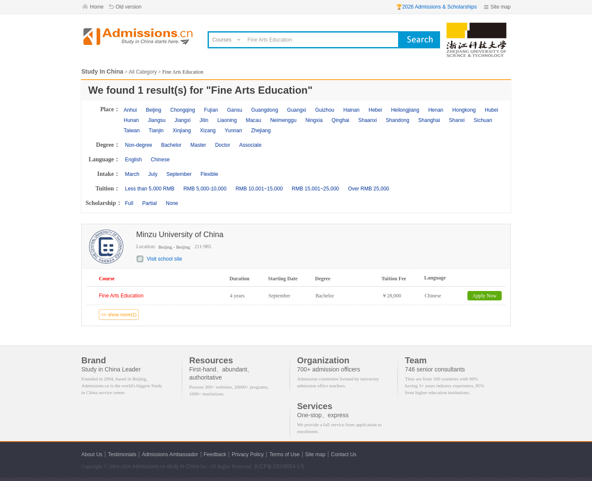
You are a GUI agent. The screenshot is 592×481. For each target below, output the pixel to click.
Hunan (131, 120)
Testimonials (122, 454)
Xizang (208, 131)
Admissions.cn (148, 466)
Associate (250, 145)
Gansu (234, 110)
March (132, 174)
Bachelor (171, 145)
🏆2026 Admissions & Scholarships (436, 7)
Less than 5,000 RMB (149, 189)
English (133, 160)
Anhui (130, 110)
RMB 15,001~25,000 (315, 189)
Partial (149, 203)
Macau (253, 120)
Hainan (351, 110)
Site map (501, 7)
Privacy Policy (248, 454)
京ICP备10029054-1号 (279, 466)
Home (97, 7)
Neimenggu (283, 120)
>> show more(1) (119, 314)
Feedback (215, 454)
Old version (129, 7)
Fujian (211, 110)
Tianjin (156, 131)
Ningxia (314, 120)
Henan (435, 110)
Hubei (491, 110)
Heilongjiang (405, 110)
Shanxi (457, 120)
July (152, 174)
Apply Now (485, 296)
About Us (91, 454)
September (179, 174)
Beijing (153, 110)
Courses (222, 40)
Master (198, 145)
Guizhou (324, 110)
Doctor (222, 145)
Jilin (203, 120)
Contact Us (343, 454)
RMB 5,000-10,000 (204, 189)
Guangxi (296, 110)
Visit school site (164, 259)
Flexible (209, 174)
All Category (143, 72)
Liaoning (227, 120)
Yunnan (233, 131)
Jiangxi (182, 120)
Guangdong (264, 110)
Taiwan (132, 131)
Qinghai (340, 120)
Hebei (375, 110)
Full (129, 203)
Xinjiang (182, 131)
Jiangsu (156, 120)
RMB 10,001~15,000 (259, 189)
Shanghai (429, 120)
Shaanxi (367, 120)
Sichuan (483, 120)
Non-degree (138, 145)
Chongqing (182, 110)
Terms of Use (284, 454)
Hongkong (464, 110)
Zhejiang (261, 131)
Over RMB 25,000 (368, 189)
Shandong (397, 120)
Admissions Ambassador (170, 454)
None (172, 203)
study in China (183, 466)
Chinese (160, 160)
